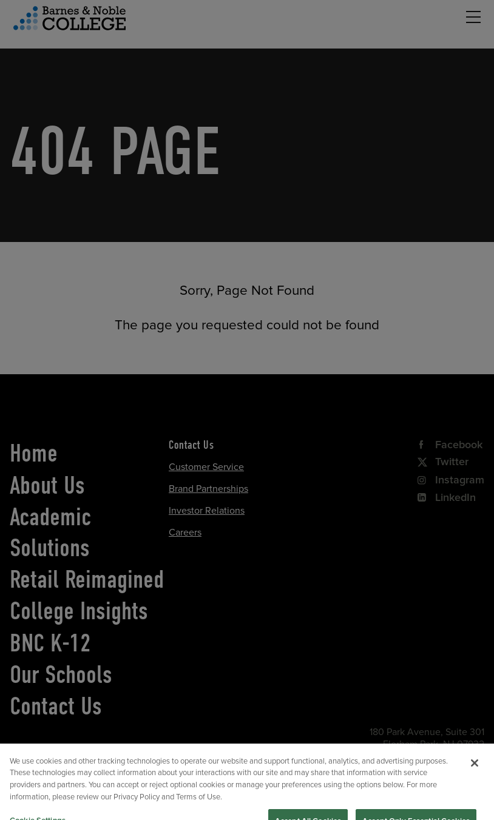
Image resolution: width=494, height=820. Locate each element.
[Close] (474, 774)
